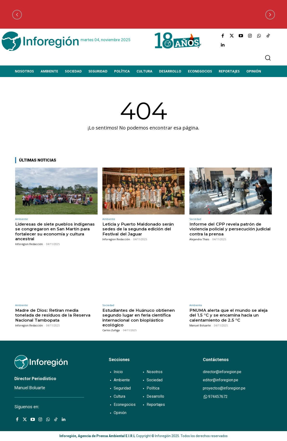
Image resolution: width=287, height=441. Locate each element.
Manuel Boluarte (200, 325)
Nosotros (154, 372)
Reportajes (156, 404)
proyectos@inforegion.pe (224, 388)
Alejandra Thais (199, 239)
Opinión (120, 412)
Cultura (119, 396)
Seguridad (122, 388)
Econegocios (125, 404)
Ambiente (21, 219)
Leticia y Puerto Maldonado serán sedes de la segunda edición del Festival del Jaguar (138, 229)
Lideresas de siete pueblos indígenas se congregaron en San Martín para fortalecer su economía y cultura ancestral (55, 231)
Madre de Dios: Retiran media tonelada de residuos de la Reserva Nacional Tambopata (52, 315)
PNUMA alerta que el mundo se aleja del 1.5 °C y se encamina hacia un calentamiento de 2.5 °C (228, 315)
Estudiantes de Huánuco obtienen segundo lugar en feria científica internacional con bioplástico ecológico (138, 317)
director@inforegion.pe (222, 372)
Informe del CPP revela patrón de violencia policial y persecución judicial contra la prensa (230, 229)
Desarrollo (155, 396)
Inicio (118, 372)
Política (153, 388)
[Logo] (40, 41)
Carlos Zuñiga (111, 330)
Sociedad (195, 219)
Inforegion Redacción (29, 244)
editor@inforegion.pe (220, 380)
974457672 (215, 397)
